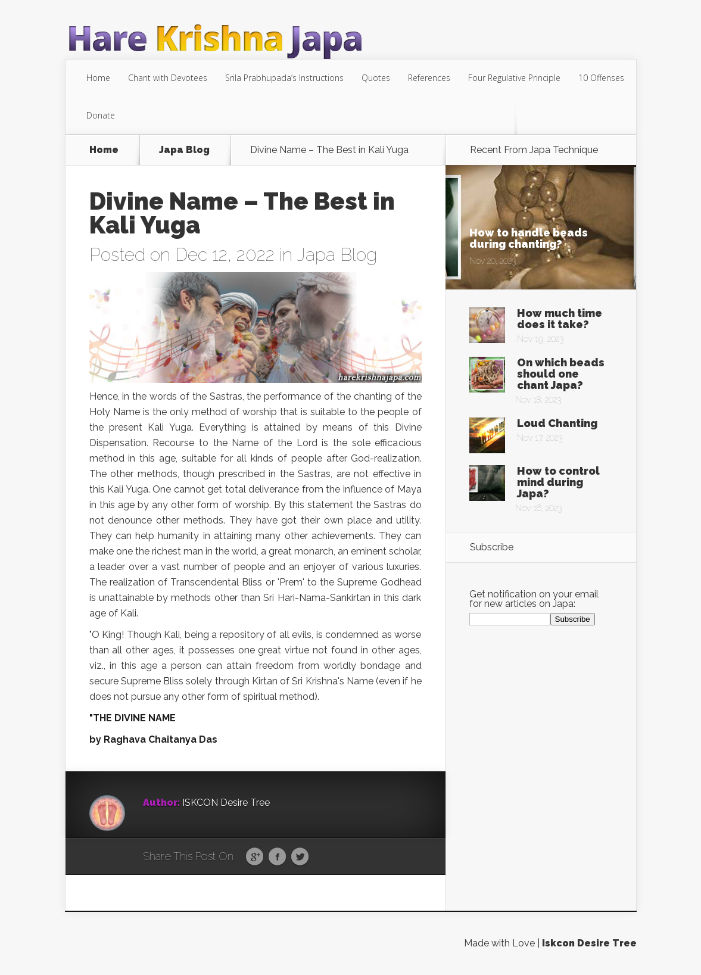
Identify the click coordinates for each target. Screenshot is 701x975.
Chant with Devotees (167, 77)
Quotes (376, 77)
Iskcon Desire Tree (589, 943)
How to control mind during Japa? (558, 482)
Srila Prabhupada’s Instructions (284, 77)
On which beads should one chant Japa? (561, 373)
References (429, 77)
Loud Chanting (557, 423)
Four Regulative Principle (514, 77)
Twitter (300, 857)
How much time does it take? (559, 319)
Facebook (277, 857)
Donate (100, 115)
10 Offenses (601, 77)
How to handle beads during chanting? (528, 238)
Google (254, 857)
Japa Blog (184, 150)
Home (98, 77)
